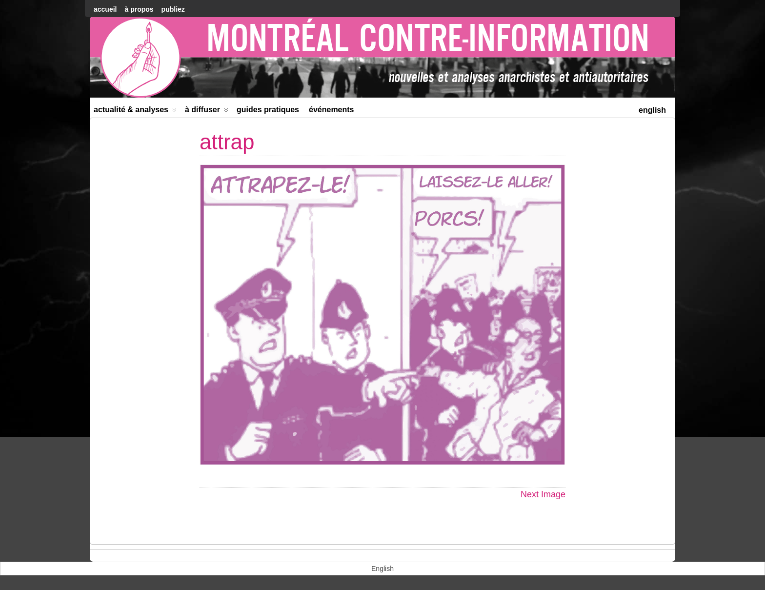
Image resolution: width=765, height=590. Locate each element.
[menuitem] (652, 109)
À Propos (138, 9)
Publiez (173, 9)
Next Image (543, 494)
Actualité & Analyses (135, 111)
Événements (331, 109)
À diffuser (206, 111)
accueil (105, 9)
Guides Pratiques (268, 109)
